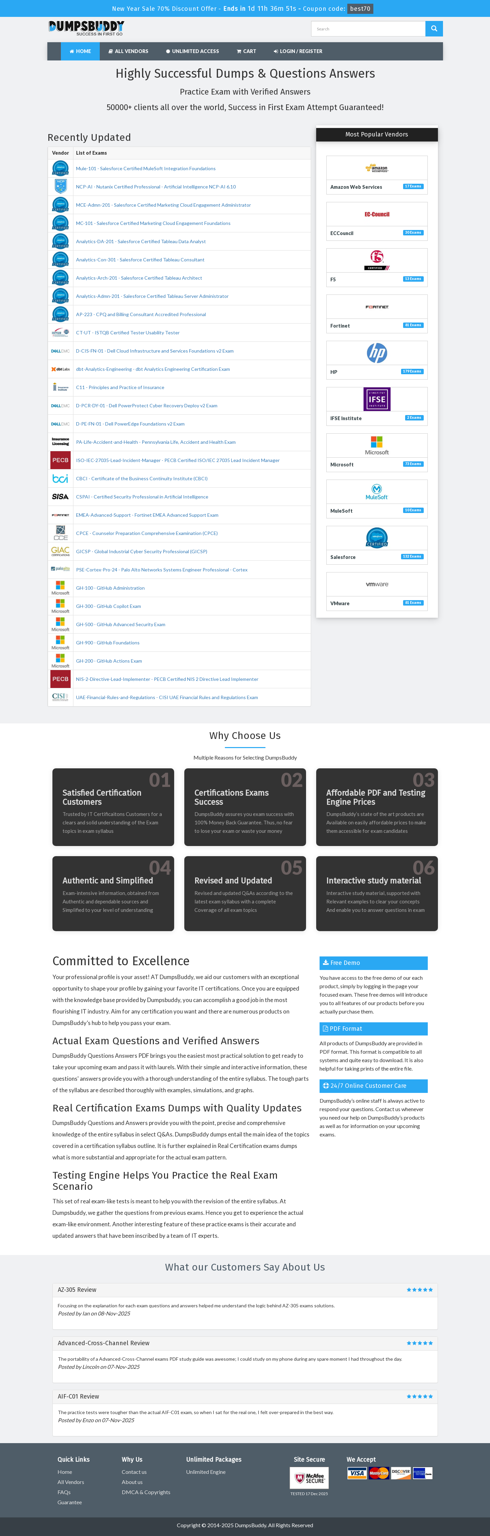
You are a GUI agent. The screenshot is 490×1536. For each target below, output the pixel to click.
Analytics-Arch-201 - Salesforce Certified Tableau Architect (139, 278)
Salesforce (343, 557)
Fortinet (340, 326)
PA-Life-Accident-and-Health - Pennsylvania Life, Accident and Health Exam (156, 442)
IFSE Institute (346, 418)
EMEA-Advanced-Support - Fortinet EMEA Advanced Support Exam (147, 515)
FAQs (64, 1492)
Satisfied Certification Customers (102, 797)
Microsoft (342, 464)
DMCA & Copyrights (146, 1492)
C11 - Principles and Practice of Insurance (120, 387)
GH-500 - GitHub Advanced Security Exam (120, 624)
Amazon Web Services (356, 187)
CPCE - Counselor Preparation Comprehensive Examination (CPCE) (147, 533)
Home (80, 51)
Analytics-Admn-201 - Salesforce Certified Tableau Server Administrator (152, 296)
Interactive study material (373, 881)
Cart (246, 51)
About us (132, 1482)
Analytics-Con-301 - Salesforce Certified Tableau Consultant (140, 259)
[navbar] (56, 48)
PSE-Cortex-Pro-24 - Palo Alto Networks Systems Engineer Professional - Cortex (162, 569)
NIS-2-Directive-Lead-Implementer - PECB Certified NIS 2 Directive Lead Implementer (167, 679)
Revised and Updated (233, 881)
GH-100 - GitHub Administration (110, 588)
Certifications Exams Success (231, 797)
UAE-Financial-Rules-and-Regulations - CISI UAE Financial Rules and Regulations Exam (167, 697)
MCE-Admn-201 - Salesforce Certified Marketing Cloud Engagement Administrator (163, 205)
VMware (340, 603)
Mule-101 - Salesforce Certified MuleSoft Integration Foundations (146, 168)
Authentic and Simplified (108, 881)
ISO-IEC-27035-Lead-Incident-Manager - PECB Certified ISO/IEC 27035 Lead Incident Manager (178, 460)
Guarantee (69, 1502)
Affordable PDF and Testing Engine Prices (375, 797)
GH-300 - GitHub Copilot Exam (108, 606)
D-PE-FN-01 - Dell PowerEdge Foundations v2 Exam (130, 424)
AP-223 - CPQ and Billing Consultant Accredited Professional (141, 314)
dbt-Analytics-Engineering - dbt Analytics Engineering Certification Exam (153, 369)
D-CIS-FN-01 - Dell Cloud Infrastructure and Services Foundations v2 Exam (155, 351)
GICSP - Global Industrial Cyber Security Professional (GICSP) (141, 551)
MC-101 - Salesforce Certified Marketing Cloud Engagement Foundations (153, 223)
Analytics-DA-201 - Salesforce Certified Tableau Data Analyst (141, 241)
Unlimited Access (192, 51)
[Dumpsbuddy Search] (434, 28)
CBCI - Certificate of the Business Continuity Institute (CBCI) (142, 478)
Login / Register (298, 51)
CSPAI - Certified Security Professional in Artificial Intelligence (142, 497)
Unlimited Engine (206, 1471)
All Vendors (128, 51)
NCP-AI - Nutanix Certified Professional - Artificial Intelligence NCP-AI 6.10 (156, 186)
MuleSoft (341, 511)
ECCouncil (341, 233)
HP (333, 372)
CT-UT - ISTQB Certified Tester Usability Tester (128, 332)
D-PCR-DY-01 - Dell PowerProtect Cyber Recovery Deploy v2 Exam (146, 405)
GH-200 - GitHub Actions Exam (109, 661)
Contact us (134, 1471)
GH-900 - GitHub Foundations (108, 642)
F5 (333, 279)
